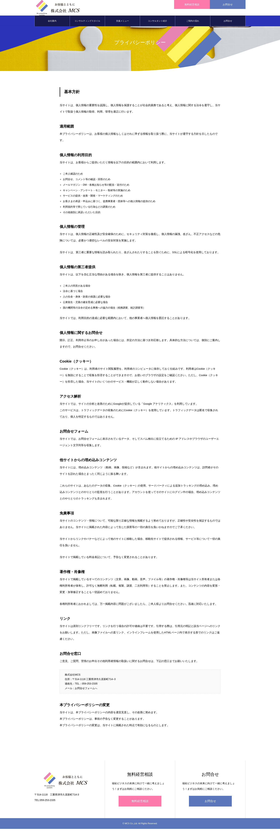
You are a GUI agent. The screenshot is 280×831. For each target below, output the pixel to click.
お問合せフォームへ (86, 690)
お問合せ (228, 23)
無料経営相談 (140, 803)
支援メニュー (122, 23)
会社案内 (52, 23)
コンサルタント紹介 (157, 23)
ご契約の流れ (192, 23)
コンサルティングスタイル (87, 23)
